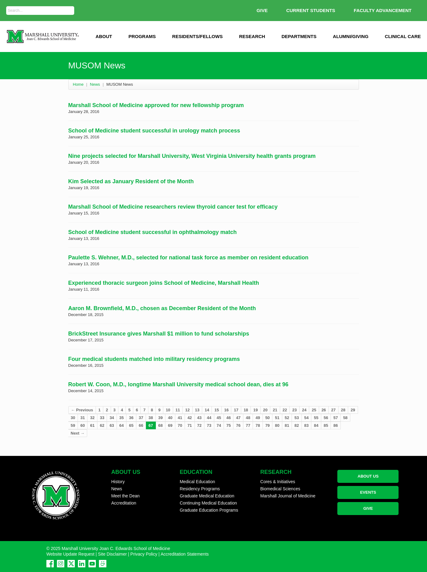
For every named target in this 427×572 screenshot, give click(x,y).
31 (82, 417)
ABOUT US (368, 476)
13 (197, 410)
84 (316, 425)
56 (326, 417)
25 (314, 410)
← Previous (82, 410)
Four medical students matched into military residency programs (154, 359)
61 (92, 425)
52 (287, 417)
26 (324, 410)
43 (199, 417)
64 (121, 425)
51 (277, 417)
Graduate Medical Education (207, 495)
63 (111, 425)
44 (209, 417)
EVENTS (368, 492)
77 (248, 425)
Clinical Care (403, 36)
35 (121, 417)
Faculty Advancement (383, 10)
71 (189, 425)
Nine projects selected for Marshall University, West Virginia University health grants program (192, 156)
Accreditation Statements (184, 554)
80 (277, 425)
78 (257, 425)
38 (150, 417)
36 (131, 417)
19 (255, 410)
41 (180, 417)
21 (275, 410)
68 (160, 425)
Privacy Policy (143, 554)
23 (294, 410)
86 (335, 425)
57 (335, 417)
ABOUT (104, 36)
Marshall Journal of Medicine (287, 495)
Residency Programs (200, 488)
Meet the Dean (125, 495)
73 (209, 425)
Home (78, 84)
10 (168, 410)
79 (267, 425)
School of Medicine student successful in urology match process (154, 131)
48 (248, 417)
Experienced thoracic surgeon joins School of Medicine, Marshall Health (163, 283)
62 (102, 425)
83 (306, 425)
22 (285, 410)
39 (160, 417)
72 (199, 425)
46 (228, 417)
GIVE (262, 10)
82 (296, 425)
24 (304, 410)
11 (178, 410)
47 (238, 417)
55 (316, 417)
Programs (142, 36)
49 (257, 417)
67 (150, 425)
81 (287, 425)
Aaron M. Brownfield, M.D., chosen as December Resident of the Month (162, 308)
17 (236, 410)
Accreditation (123, 502)
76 (238, 425)
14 (207, 410)
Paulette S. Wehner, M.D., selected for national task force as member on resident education (188, 257)
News (95, 84)
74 (219, 425)
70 (180, 425)
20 (265, 410)
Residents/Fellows (197, 36)
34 (111, 417)
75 (228, 425)
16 (226, 410)
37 (141, 417)
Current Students (310, 10)
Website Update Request (70, 554)
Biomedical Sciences (280, 488)
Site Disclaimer (112, 554)
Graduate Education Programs (209, 510)
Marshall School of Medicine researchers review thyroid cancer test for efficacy (173, 207)
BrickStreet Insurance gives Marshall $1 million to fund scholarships (158, 334)
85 (326, 425)
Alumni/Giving (351, 36)
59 (73, 425)
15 (216, 410)
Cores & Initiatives (277, 481)
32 (92, 417)
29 (353, 410)
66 (141, 425)
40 (170, 417)
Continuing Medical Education (208, 502)
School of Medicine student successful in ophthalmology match (152, 232)
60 (82, 425)
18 (246, 410)
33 (102, 417)
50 (267, 417)
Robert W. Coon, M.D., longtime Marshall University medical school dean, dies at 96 (178, 384)
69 (170, 425)
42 (189, 417)
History (118, 481)
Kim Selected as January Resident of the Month (131, 181)
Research (252, 36)
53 (296, 417)
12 (187, 410)
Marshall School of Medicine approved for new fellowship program (156, 105)
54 (306, 417)
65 (131, 425)
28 (343, 410)
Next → (78, 433)
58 (345, 417)
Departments (298, 36)
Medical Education (197, 481)
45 (219, 417)
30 (73, 417)
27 (333, 410)
